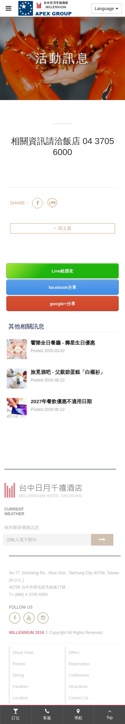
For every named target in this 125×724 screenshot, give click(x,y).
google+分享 (62, 303)
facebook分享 (62, 287)
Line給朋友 (63, 270)
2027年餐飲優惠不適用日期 (61, 401)
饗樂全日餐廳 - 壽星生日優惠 (63, 342)
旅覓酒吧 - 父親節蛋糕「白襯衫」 (68, 372)
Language (106, 8)
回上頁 (62, 228)
